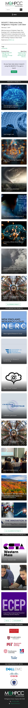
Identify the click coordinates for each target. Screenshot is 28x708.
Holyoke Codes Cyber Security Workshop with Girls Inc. (22, 54)
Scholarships (17, 620)
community (4, 48)
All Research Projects (13, 304)
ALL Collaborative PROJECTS (13, 531)
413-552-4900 (15, 701)
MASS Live (11, 40)
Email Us (14, 71)
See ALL (7, 620)
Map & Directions (15, 703)
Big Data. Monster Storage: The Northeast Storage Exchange (7, 54)
